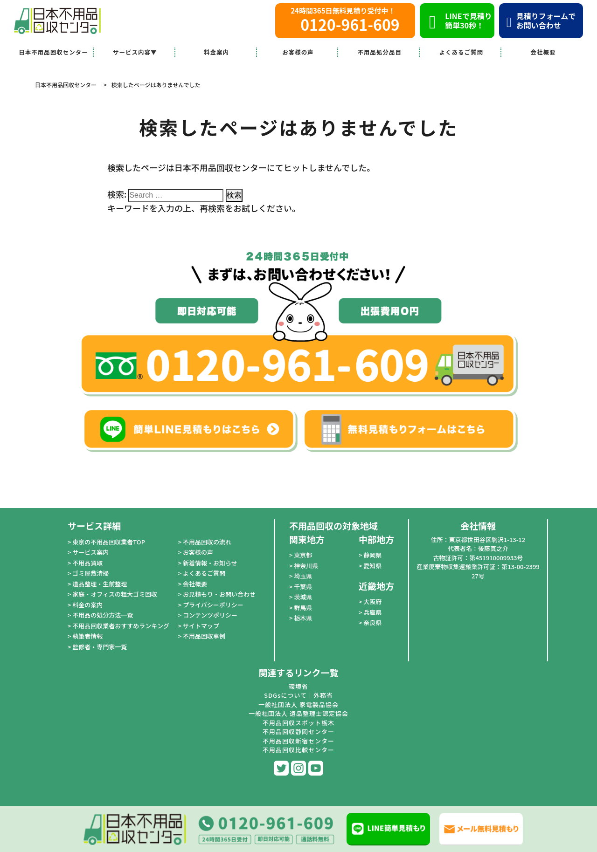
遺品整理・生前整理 (99, 583)
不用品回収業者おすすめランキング (120, 625)
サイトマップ (201, 625)
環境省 (298, 686)
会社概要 (543, 52)
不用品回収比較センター (298, 749)
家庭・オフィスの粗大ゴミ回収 (114, 594)
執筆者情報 (87, 636)
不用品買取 (87, 562)
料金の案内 (87, 604)
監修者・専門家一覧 (99, 646)
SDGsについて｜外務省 (298, 695)
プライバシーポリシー (213, 604)
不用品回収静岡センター (298, 731)
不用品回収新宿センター (298, 740)
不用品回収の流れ (207, 541)
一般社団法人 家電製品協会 (298, 704)
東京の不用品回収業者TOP (108, 541)
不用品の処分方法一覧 (102, 615)
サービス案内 (90, 552)
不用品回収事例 (204, 636)
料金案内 (216, 52)
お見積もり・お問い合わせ (219, 594)
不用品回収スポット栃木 (298, 722)
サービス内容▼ (135, 52)
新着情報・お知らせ (210, 562)
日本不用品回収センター (53, 52)
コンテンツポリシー (210, 615)
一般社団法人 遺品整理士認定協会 (298, 713)
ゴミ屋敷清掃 (90, 573)
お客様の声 (298, 52)
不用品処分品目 (380, 52)
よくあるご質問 (461, 52)
